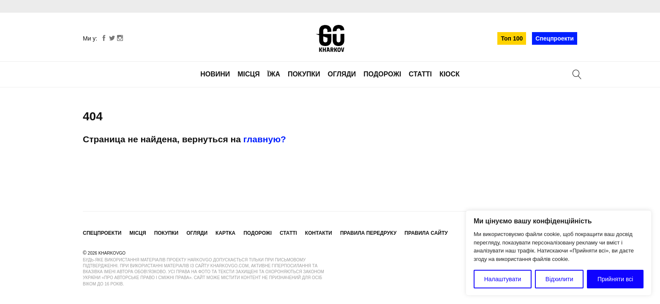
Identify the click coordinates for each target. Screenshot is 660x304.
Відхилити (559, 279)
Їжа (273, 74)
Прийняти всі (615, 279)
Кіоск (449, 74)
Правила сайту (425, 233)
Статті (420, 74)
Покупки (304, 74)
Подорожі (382, 74)
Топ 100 (512, 38)
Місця (248, 74)
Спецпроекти (554, 38)
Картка (225, 233)
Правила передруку (368, 233)
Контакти (318, 233)
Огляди (342, 74)
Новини (215, 74)
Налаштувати (502, 279)
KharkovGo (330, 38)
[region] (559, 253)
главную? (264, 139)
